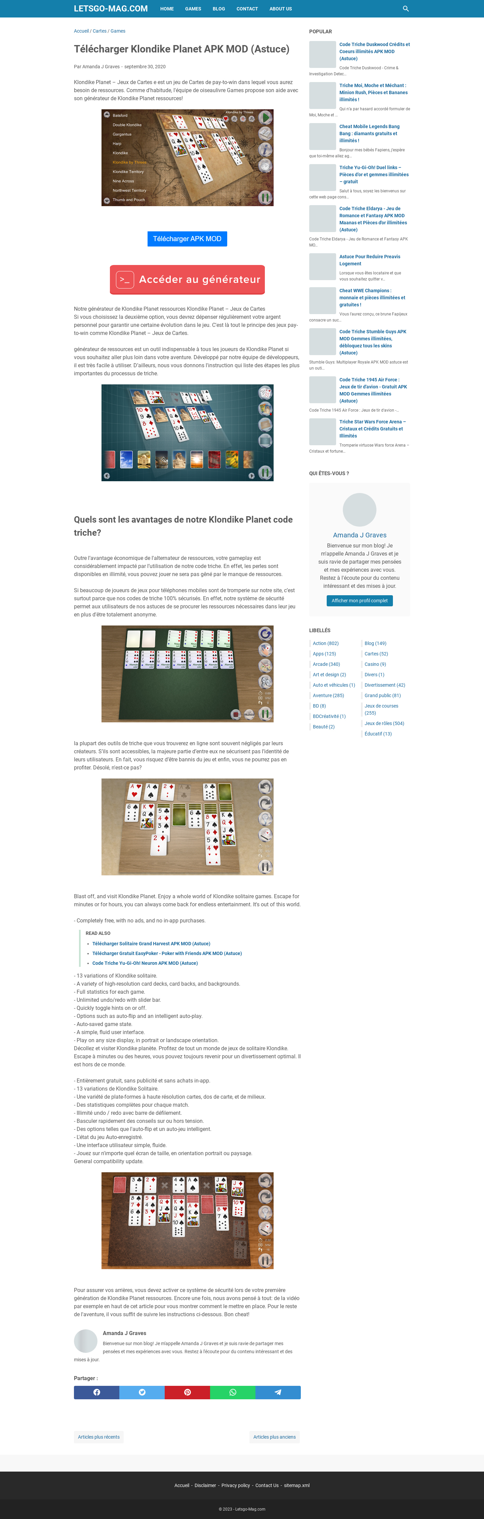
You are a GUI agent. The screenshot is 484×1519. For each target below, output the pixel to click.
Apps (324, 653)
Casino (375, 664)
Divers (375, 674)
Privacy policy (235, 1485)
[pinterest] (187, 1392)
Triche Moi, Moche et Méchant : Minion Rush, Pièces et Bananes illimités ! (373, 92)
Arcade (326, 664)
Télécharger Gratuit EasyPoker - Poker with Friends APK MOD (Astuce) (167, 953)
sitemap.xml (297, 1485)
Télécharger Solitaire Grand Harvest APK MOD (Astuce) (151, 943)
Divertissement (385, 685)
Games (193, 8)
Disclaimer (205, 1485)
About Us (281, 8)
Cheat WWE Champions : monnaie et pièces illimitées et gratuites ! (372, 297)
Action (326, 643)
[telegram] (278, 1392)
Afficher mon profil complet (360, 600)
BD (319, 706)
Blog (219, 8)
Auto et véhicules (334, 685)
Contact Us (267, 1485)
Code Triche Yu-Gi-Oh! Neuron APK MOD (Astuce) (145, 963)
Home (167, 8)
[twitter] (142, 1392)
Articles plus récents (99, 1437)
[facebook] (96, 1392)
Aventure (328, 695)
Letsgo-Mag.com (111, 8)
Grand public (383, 695)
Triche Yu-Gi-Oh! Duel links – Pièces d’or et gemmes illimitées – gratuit (374, 174)
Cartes (376, 653)
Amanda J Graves (360, 535)
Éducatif (378, 733)
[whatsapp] (232, 1392)
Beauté (324, 726)
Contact (247, 8)
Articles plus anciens (274, 1437)
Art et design (329, 674)
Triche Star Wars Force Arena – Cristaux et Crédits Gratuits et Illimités (372, 429)
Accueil (181, 1485)
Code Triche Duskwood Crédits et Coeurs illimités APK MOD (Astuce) (374, 51)
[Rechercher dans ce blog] (406, 9)
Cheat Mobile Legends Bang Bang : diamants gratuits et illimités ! (369, 133)
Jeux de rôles (384, 723)
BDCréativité (329, 716)
